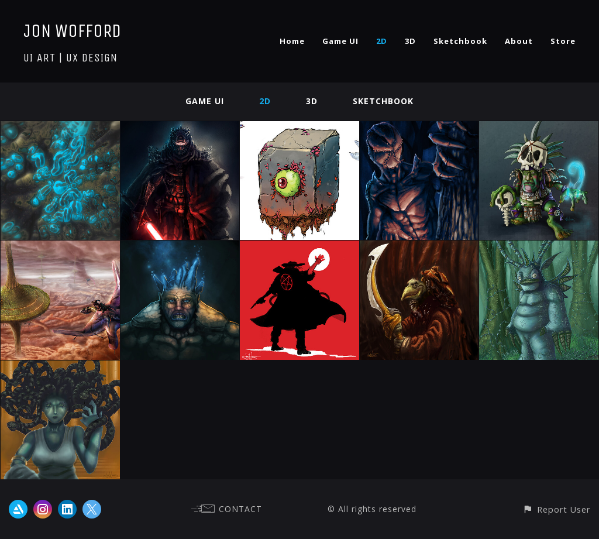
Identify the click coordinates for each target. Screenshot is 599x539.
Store (563, 41)
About (519, 41)
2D (381, 41)
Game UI (340, 41)
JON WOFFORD (72, 31)
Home (292, 41)
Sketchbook (460, 41)
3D (410, 41)
